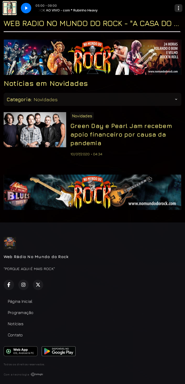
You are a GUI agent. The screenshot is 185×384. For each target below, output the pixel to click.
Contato (15, 334)
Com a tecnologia (23, 374)
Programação (21, 312)
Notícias (15, 323)
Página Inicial (20, 301)
